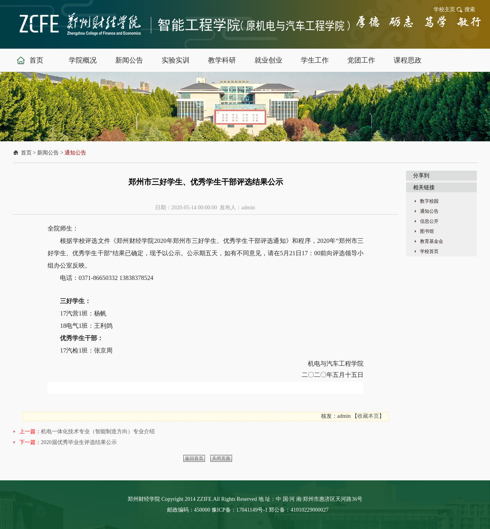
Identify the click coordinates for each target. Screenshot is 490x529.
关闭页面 (221, 458)
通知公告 (75, 153)
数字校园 (429, 201)
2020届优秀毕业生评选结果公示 (79, 442)
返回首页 (194, 458)
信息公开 (429, 221)
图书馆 (427, 231)
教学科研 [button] (222, 60)
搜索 (469, 9)
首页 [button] (36, 60)
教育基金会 (431, 241)
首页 (26, 153)
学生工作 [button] (315, 60)
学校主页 (444, 9)
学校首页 (429, 251)
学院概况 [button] (83, 60)
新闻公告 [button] (129, 60)
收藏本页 (368, 416)
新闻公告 (48, 153)
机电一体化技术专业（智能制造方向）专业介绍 (98, 431)
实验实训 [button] (176, 60)
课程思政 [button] (408, 60)
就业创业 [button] (268, 60)
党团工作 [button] (361, 60)
